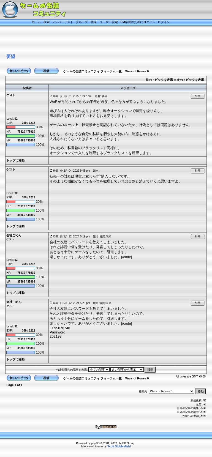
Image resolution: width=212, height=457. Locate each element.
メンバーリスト (62, 22)
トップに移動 (15, 160)
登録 (93, 22)
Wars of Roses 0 (137, 71)
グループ (82, 22)
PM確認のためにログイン (137, 22)
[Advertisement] (100, 40)
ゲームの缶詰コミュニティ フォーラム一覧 (92, 71)
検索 (47, 22)
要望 (10, 56)
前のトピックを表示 (159, 79)
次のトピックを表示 (190, 79)
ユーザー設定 (109, 22)
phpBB (95, 443)
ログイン (164, 22)
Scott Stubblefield (119, 446)
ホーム (36, 22)
